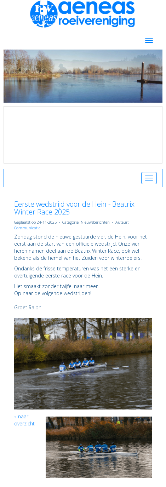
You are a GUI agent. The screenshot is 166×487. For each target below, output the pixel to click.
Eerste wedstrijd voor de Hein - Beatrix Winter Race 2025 (74, 208)
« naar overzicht (24, 420)
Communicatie (27, 227)
